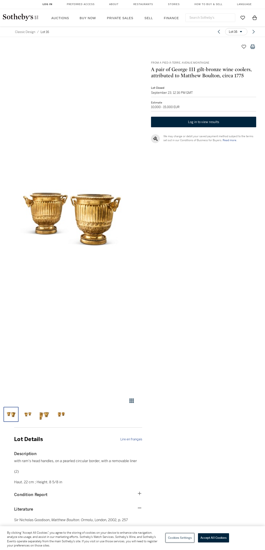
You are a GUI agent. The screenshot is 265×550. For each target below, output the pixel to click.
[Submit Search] (230, 17)
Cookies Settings (180, 538)
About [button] (114, 4)
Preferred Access (81, 4)
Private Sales (120, 18)
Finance (171, 18)
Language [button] (244, 4)
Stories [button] (174, 4)
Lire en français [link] (131, 439)
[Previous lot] (219, 31)
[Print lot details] (252, 46)
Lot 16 (45, 32)
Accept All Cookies (213, 538)
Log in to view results (203, 122)
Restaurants (143, 4)
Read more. (230, 140)
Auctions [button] (60, 18)
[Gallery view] (131, 400)
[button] (71, 216)
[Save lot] (243, 46)
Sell (148, 18)
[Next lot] (253, 31)
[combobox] (210, 17)
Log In (47, 4)
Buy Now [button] (88, 18)
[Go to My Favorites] (243, 17)
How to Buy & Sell (208, 4)
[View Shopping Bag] (254, 17)
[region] (132, 538)
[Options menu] (236, 31)
